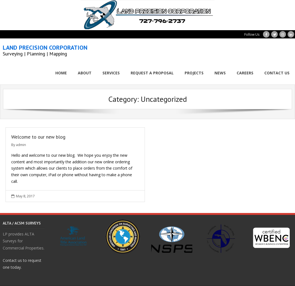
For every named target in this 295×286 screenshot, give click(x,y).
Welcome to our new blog (38, 137)
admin (21, 144)
